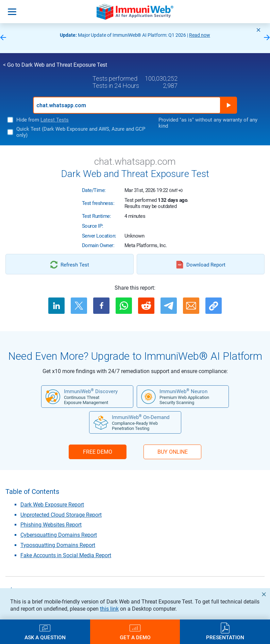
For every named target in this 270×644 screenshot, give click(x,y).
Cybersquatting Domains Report (58, 535)
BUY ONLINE (172, 452)
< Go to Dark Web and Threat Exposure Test (55, 65)
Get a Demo (135, 637)
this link (109, 609)
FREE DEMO (97, 452)
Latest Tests (54, 120)
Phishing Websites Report (51, 524)
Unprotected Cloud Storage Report (61, 515)
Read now (199, 35)
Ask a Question (45, 637)
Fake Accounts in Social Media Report (65, 555)
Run (228, 105)
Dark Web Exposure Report (52, 504)
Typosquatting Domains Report (57, 545)
